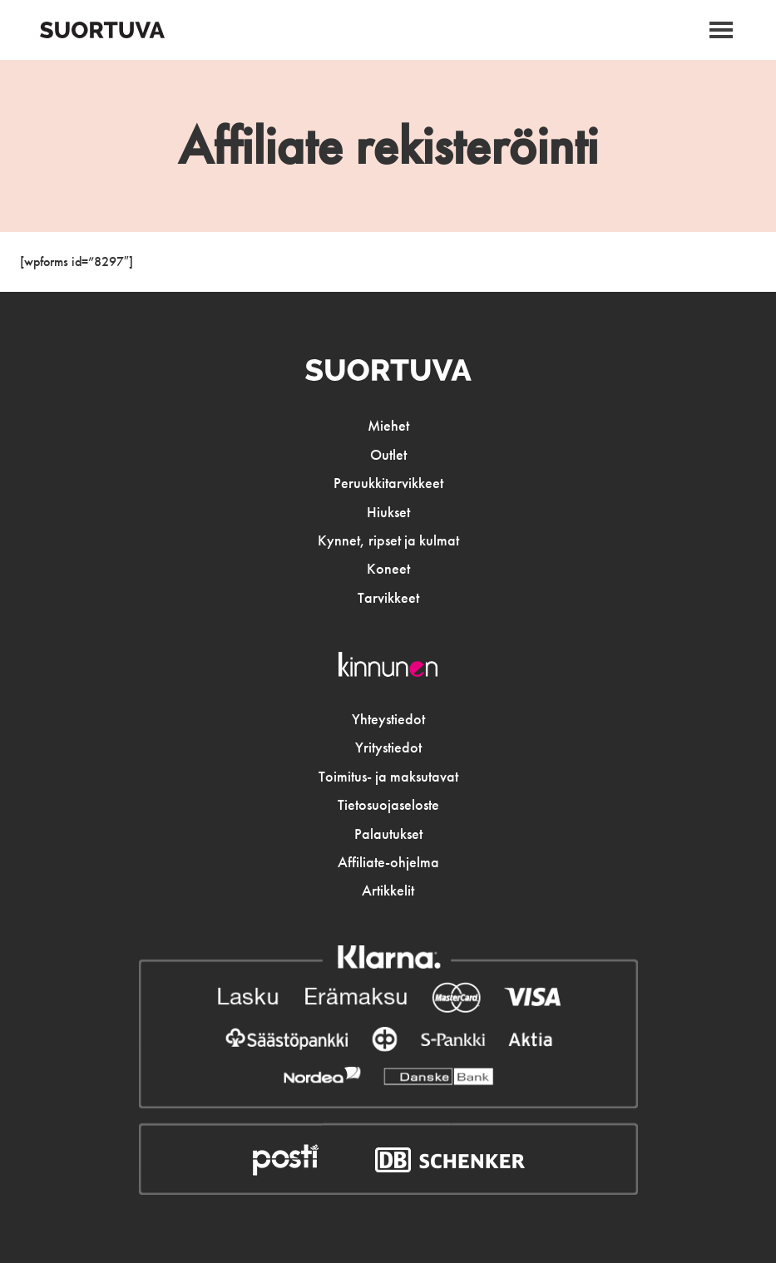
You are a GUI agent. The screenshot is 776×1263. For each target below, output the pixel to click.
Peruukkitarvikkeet (388, 483)
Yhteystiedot (388, 719)
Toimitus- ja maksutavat (388, 776)
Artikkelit (388, 890)
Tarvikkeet (388, 598)
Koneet (388, 569)
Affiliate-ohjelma (388, 862)
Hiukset (388, 512)
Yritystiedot (388, 747)
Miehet (388, 426)
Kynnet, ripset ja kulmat (388, 540)
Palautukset (388, 834)
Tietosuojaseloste (388, 805)
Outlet (388, 455)
